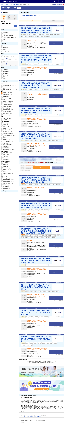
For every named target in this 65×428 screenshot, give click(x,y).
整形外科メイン (7, 169)
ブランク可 (6, 186)
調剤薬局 (5, 32)
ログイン (56, 1)
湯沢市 (31, 416)
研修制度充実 (6, 147)
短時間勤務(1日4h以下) (8, 108)
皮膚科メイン (6, 168)
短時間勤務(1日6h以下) (8, 109)
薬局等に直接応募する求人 (9, 85)
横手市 (25, 416)
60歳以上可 (6, 154)
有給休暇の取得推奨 (8, 133)
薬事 (4, 78)
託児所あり (6, 146)
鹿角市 (35, 416)
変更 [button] (16, 26)
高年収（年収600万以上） (9, 92)
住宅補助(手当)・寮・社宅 (9, 149)
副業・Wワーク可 (7, 152)
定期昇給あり (6, 96)
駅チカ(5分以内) (7, 118)
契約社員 (5, 47)
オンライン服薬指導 (8, 173)
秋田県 (17, 4)
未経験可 (6, 159)
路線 (9, 17)
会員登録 (61, 1)
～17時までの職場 (7, 104)
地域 (4, 17)
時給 (8, 61)
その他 (5, 40)
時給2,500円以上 (7, 94)
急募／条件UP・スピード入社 (10, 89)
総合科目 (5, 164)
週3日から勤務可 (7, 131)
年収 (8, 56)
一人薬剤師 (6, 162)
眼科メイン (6, 166)
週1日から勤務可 (7, 128)
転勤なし (5, 137)
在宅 (4, 174)
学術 (4, 76)
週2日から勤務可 (7, 129)
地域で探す (13, 4)
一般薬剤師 (6, 69)
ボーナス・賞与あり (8, 98)
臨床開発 (5, 75)
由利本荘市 (39, 416)
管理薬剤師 (6, 71)
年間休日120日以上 (8, 126)
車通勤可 (5, 119)
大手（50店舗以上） (8, 141)
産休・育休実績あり (8, 144)
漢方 (4, 171)
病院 (4, 34)
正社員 (5, 45)
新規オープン (6, 139)
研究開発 (5, 73)
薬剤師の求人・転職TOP (5, 4)
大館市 (28, 416)
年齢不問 (5, 156)
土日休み (5, 123)
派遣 (4, 49)
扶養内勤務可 (6, 188)
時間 (15, 17)
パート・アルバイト (8, 51)
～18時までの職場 (7, 106)
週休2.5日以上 (7, 124)
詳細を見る (56, 43)
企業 (4, 39)
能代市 (22, 416)
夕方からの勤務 (7, 111)
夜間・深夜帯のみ (7, 113)
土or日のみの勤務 (7, 115)
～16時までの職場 (7, 102)
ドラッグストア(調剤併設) (9, 35)
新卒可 (5, 157)
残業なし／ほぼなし (8, 101)
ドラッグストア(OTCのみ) (9, 37)
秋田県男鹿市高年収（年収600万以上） (31, 15)
